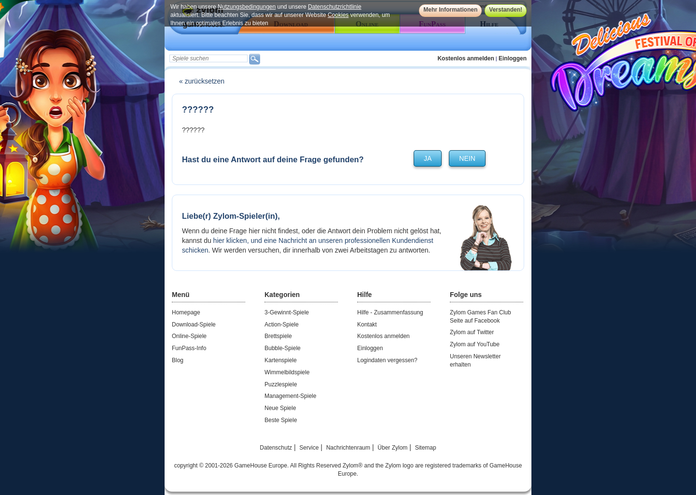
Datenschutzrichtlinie (335, 6)
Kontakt (367, 324)
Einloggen (513, 58)
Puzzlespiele (280, 384)
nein (467, 158)
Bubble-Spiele (282, 348)
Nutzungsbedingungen (247, 6)
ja (428, 158)
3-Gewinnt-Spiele (286, 312)
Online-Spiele (189, 336)
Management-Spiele (290, 396)
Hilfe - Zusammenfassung (390, 312)
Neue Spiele (280, 408)
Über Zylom (392, 447)
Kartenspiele (280, 360)
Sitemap (425, 447)
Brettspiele (278, 336)
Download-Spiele (194, 324)
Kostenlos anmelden (465, 58)
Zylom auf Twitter (472, 332)
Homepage (186, 312)
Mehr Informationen (450, 9)
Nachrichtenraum (348, 447)
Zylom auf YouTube (475, 344)
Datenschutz (276, 447)
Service (309, 447)
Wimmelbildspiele (286, 372)
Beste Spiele (280, 420)
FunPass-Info (189, 348)
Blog (177, 360)
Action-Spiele (281, 324)
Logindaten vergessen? (387, 360)
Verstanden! (505, 9)
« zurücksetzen (201, 81)
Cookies (338, 15)
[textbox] (208, 58)
